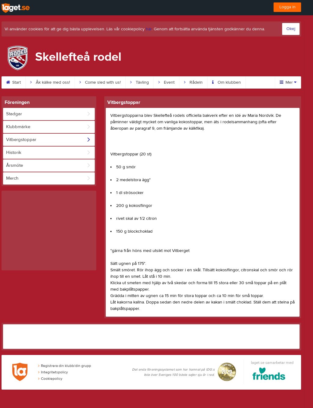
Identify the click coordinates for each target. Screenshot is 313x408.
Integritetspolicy (53, 372)
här (149, 29)
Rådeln (193, 82)
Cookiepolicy (50, 378)
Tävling (139, 82)
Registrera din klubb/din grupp (64, 365)
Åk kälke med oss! (50, 82)
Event (166, 82)
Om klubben (226, 82)
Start (13, 82)
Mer (288, 82)
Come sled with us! (100, 82)
